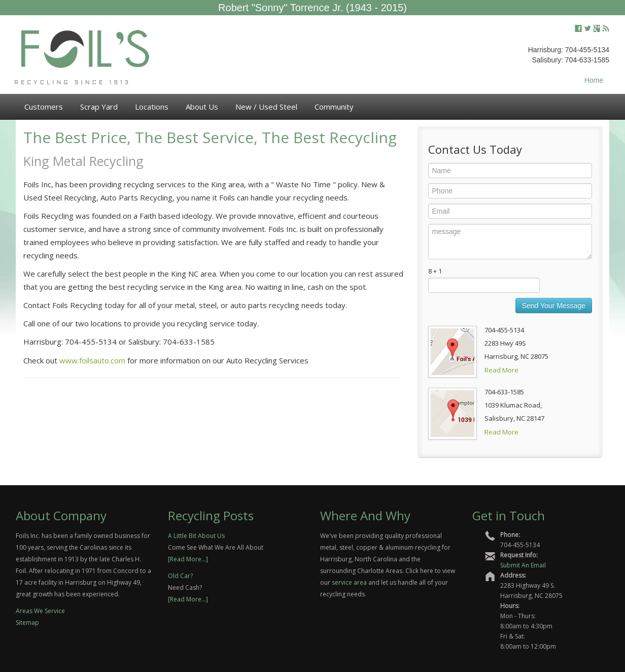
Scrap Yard (99, 107)
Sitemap (27, 622)
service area (349, 582)
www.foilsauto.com (92, 360)
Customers (43, 107)
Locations (151, 107)
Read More (501, 370)
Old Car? (180, 576)
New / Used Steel (266, 107)
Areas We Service (40, 611)
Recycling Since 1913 (72, 82)
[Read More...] (188, 559)
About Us (202, 107)
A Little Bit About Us (196, 535)
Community (334, 107)
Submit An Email (523, 565)
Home (593, 80)
